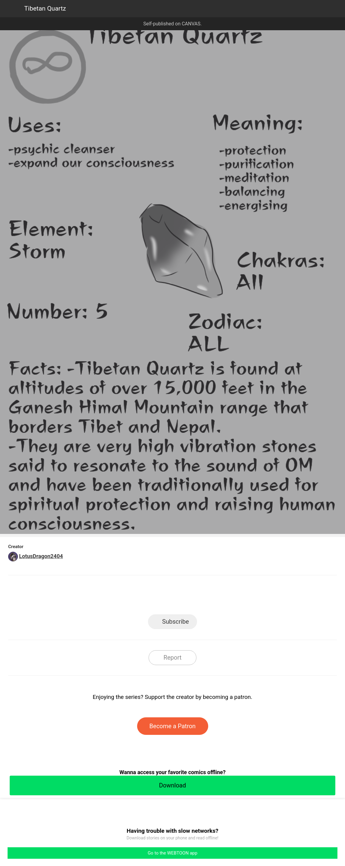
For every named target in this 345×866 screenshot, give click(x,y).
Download (172, 785)
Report (172, 657)
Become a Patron (173, 726)
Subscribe (175, 621)
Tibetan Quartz (45, 8)
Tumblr (200, 596)
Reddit (227, 596)
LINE (118, 596)
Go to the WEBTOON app (172, 853)
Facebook (145, 596)
